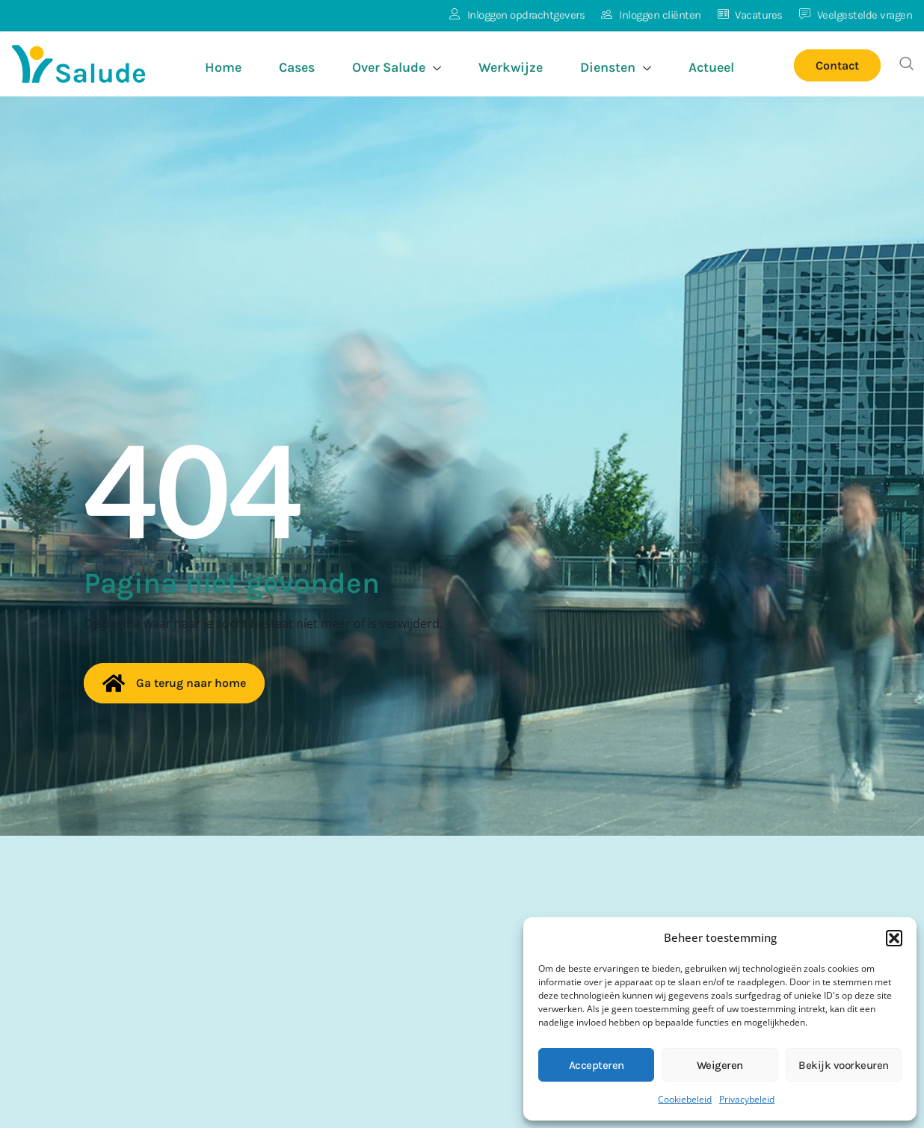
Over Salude (396, 69)
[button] (894, 938)
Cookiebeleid (685, 1099)
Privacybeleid (746, 1099)
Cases (297, 67)
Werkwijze (510, 67)
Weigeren (720, 1065)
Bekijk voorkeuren (843, 1065)
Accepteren (596, 1065)
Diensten (615, 69)
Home (223, 67)
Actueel (711, 67)
